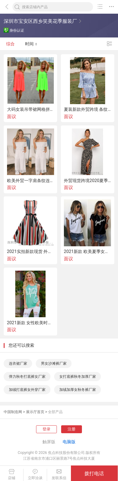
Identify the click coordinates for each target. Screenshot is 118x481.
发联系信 (59, 474)
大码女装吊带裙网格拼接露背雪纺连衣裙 (30, 109)
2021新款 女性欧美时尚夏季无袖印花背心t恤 (30, 323)
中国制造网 (13, 412)
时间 (31, 43)
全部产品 (55, 412)
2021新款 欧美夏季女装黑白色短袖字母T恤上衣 (87, 251)
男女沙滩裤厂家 (54, 363)
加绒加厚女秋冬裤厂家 (77, 390)
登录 (46, 429)
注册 (72, 429)
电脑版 (69, 441)
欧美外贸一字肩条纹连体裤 (30, 180)
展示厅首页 (35, 412)
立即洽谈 (35, 474)
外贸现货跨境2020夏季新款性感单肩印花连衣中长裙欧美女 (87, 180)
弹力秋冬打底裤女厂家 (27, 376)
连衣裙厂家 (18, 363)
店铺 (11, 474)
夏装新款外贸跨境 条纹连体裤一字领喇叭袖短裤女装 (87, 109)
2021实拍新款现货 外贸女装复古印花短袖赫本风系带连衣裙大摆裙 (30, 251)
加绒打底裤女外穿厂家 (27, 390)
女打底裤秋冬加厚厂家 (77, 376)
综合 (10, 43)
